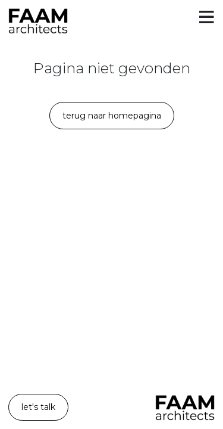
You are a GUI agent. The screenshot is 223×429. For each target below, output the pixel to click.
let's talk (38, 407)
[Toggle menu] (207, 17)
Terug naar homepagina (111, 115)
